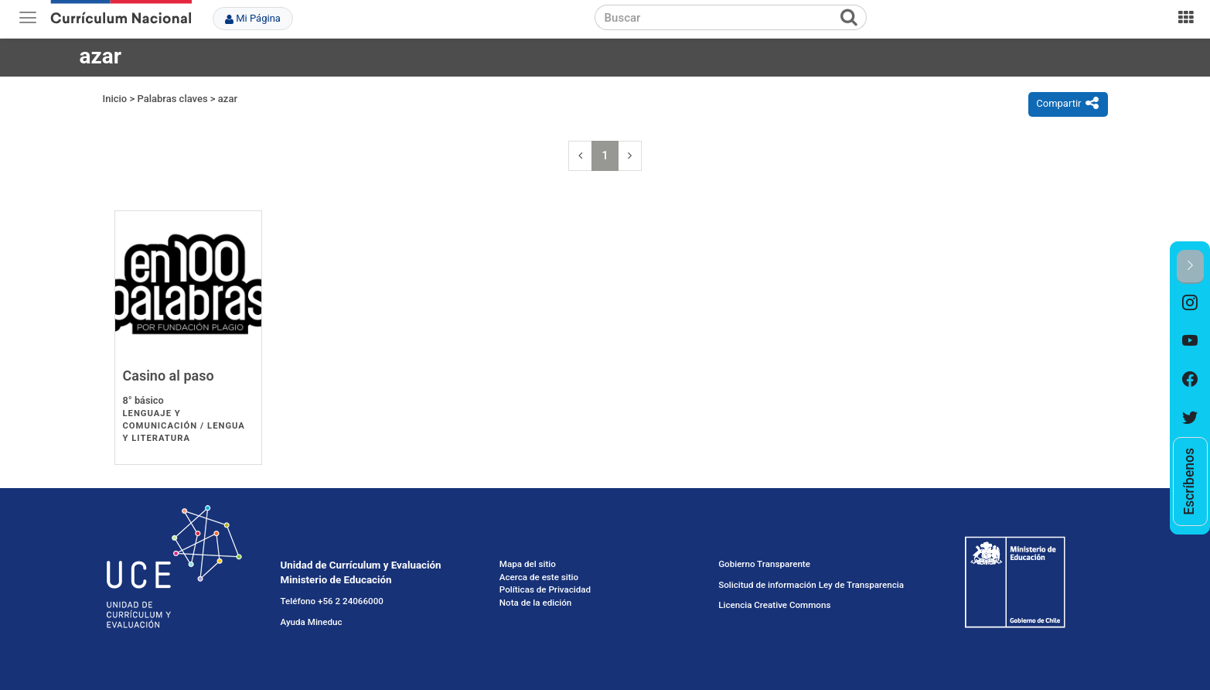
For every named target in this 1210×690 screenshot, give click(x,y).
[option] (1190, 303)
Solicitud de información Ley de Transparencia (811, 584)
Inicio (115, 98)
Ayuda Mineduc (312, 622)
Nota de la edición (535, 602)
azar (227, 98)
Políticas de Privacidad (545, 589)
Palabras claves (172, 98)
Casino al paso (168, 375)
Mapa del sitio (527, 563)
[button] (1190, 266)
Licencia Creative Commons (774, 604)
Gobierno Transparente (764, 563)
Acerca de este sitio (538, 577)
